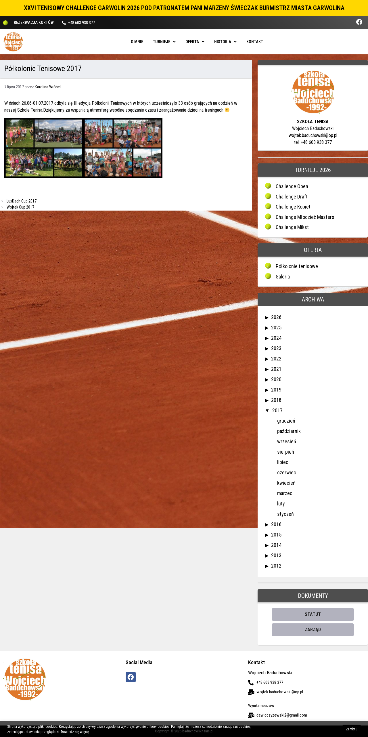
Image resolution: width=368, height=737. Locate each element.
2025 (276, 327)
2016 (276, 524)
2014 (276, 545)
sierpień (285, 452)
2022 (276, 359)
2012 (276, 566)
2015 (276, 535)
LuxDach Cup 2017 (22, 201)
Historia (225, 41)
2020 (276, 379)
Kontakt (254, 41)
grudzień (286, 421)
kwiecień (286, 483)
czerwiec (286, 472)
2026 (276, 317)
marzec (284, 493)
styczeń (285, 514)
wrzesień (286, 441)
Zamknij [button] (351, 729)
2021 (276, 369)
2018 (276, 400)
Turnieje (164, 41)
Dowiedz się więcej (75, 732)
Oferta (194, 41)
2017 (277, 410)
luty (281, 504)
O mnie (137, 41)
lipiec (282, 462)
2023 (276, 348)
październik (289, 431)
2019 (276, 390)
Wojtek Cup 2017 (20, 207)
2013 (276, 555)
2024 (276, 338)
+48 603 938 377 (81, 22)
